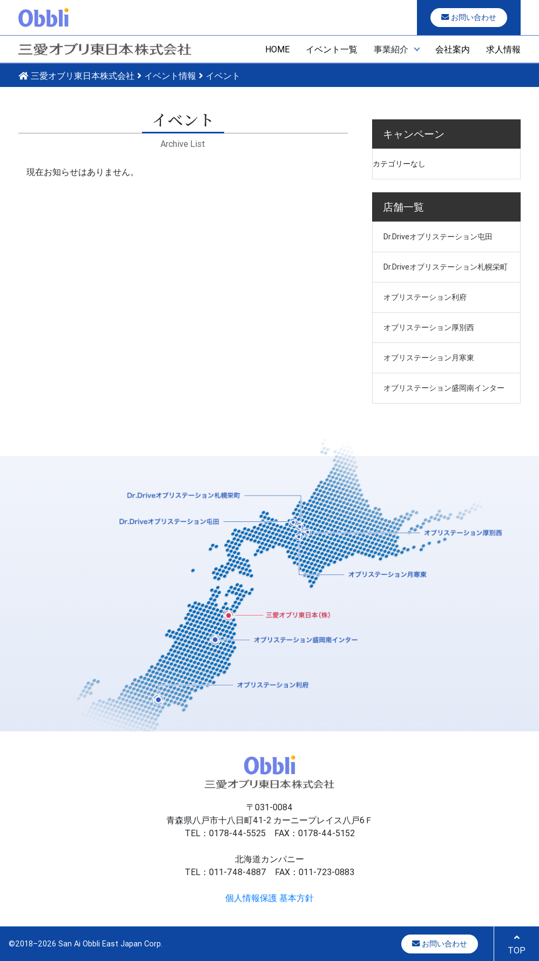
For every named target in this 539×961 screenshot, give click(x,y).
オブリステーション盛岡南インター (443, 388)
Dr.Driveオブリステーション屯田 (438, 236)
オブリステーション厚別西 (428, 327)
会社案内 (452, 49)
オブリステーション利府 (425, 297)
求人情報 (503, 49)
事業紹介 (391, 49)
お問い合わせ (468, 17)
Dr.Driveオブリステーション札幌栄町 (445, 267)
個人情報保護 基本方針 (269, 897)
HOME (277, 49)
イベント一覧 (332, 49)
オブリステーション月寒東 (428, 357)
